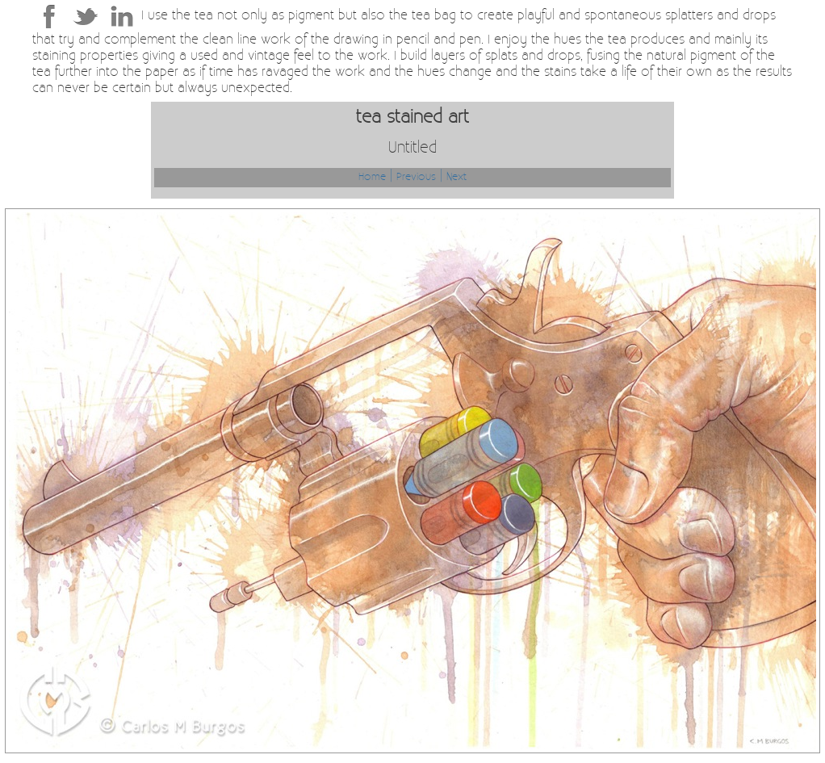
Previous (416, 177)
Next (456, 177)
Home (372, 177)
